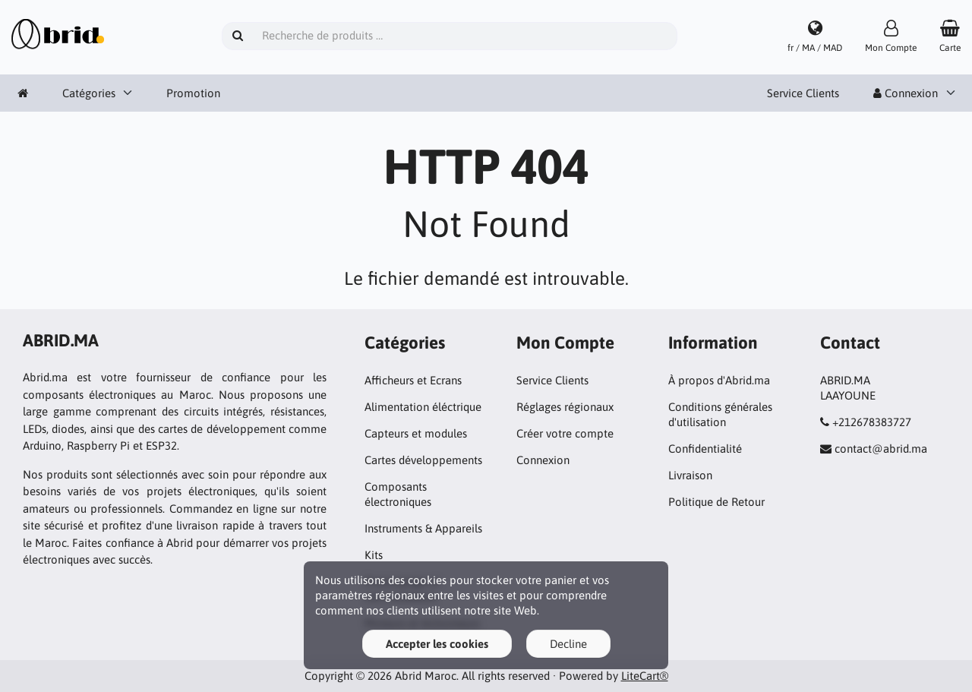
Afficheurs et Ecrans (413, 380)
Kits (373, 554)
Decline (568, 643)
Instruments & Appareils (423, 528)
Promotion (193, 93)
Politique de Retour (716, 501)
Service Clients (803, 93)
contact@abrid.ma (881, 448)
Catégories (88, 93)
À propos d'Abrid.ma (719, 380)
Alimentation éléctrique (422, 406)
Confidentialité (705, 448)
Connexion (905, 93)
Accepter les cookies (437, 643)
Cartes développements (423, 459)
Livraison (690, 475)
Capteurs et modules (415, 433)
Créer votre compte (565, 433)
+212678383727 (871, 422)
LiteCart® (644, 675)
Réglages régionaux (565, 406)
